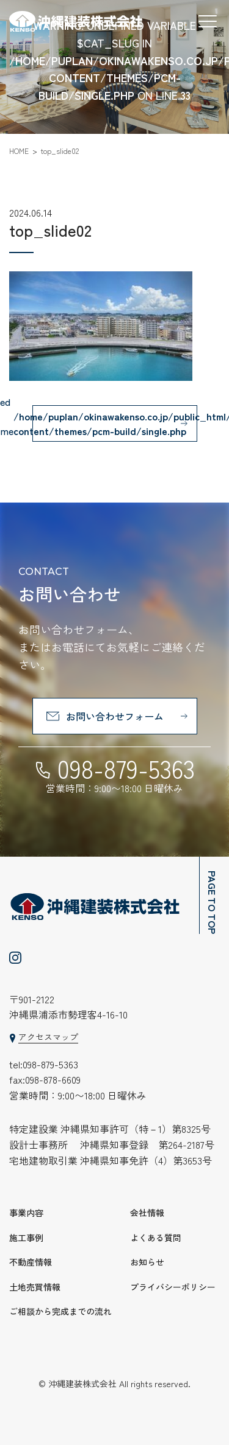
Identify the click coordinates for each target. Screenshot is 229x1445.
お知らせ (147, 1262)
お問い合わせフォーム (115, 716)
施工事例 (26, 1237)
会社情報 (147, 1212)
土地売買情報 (34, 1287)
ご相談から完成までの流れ (60, 1311)
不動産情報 (30, 1262)
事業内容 (26, 1212)
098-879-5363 (126, 768)
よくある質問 (155, 1237)
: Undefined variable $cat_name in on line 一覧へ (114, 423)
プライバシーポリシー (173, 1287)
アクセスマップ (48, 1037)
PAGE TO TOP (212, 902)
